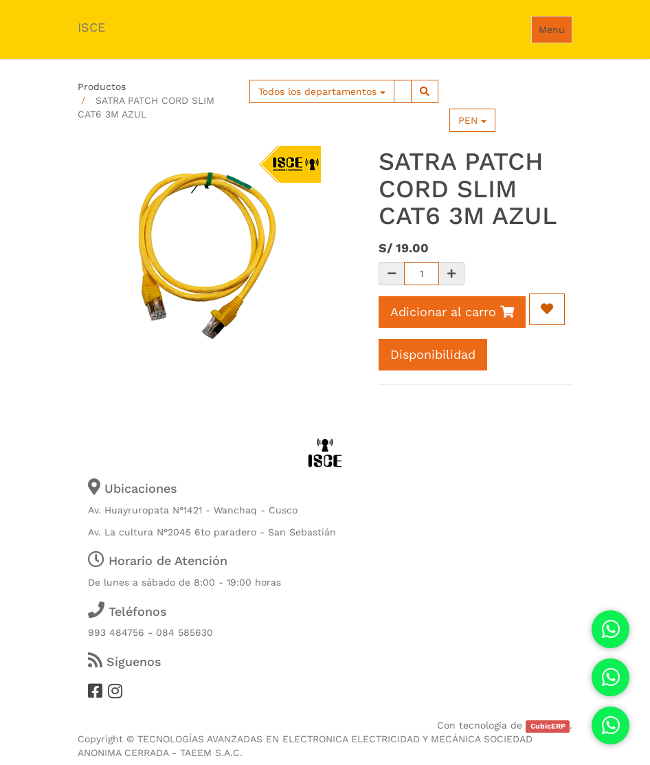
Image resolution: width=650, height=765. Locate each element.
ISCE (91, 27)
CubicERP (547, 726)
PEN (472, 120)
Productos (102, 86)
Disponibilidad (432, 354)
